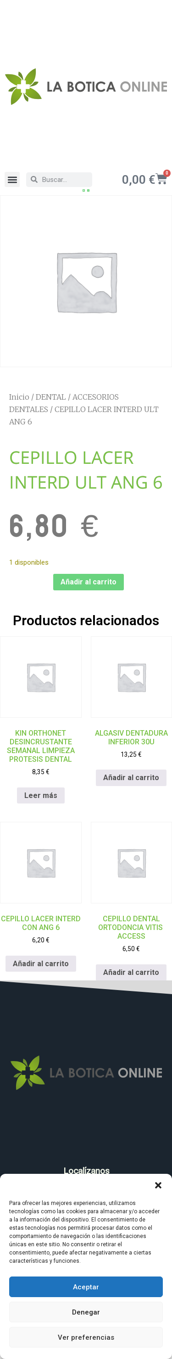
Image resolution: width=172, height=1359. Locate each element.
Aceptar (86, 1287)
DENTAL (51, 397)
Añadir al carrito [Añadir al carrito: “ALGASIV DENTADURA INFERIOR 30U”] (131, 778)
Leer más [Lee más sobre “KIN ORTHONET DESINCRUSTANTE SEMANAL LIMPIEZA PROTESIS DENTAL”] (40, 796)
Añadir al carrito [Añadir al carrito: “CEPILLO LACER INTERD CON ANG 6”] (41, 964)
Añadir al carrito (89, 582)
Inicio (19, 397)
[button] (158, 1185)
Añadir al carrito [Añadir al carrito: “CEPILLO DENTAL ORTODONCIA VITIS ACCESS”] (131, 973)
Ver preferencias (86, 1337)
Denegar (86, 1312)
